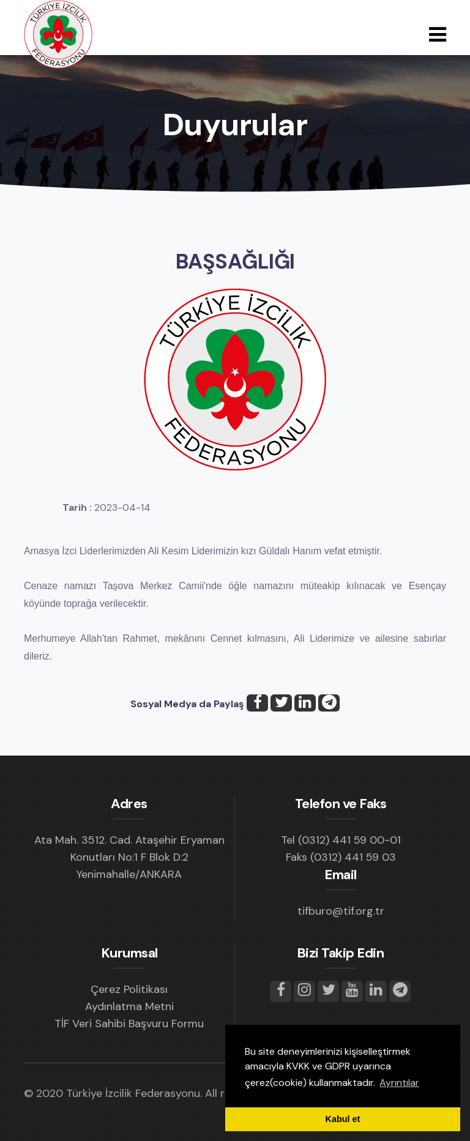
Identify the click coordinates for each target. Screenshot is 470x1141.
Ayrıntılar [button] (399, 1082)
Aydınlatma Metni (129, 1006)
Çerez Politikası (129, 989)
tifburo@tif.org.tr (340, 911)
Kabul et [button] (343, 1119)
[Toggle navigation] (437, 34)
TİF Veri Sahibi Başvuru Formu (129, 1023)
